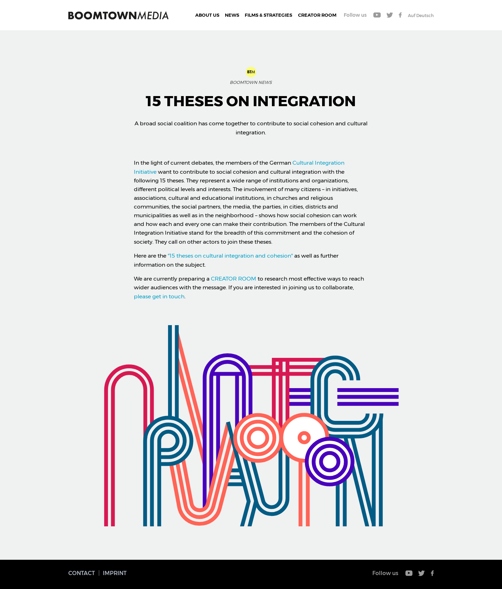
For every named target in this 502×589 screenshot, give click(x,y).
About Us (207, 15)
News (232, 15)
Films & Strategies (268, 15)
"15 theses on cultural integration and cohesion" (231, 255)
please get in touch (159, 296)
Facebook (400, 15)
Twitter (390, 15)
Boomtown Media (118, 15)
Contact (81, 573)
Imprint (115, 573)
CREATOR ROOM (317, 15)
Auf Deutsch (421, 15)
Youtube (377, 15)
